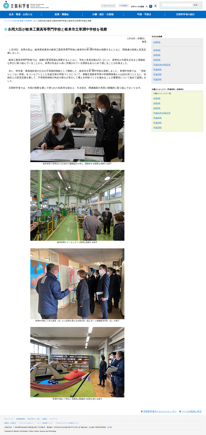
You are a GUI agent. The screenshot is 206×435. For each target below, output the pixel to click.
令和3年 (157, 55)
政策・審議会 (62, 14)
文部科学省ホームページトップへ (159, 411)
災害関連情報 (20, 419)
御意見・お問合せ (10, 423)
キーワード (53, 419)
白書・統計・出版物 (103, 14)
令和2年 (157, 60)
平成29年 (157, 74)
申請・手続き (144, 14)
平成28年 (157, 79)
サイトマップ (109, 6)
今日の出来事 (17, 21)
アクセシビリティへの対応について (67, 423)
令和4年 (157, 50)
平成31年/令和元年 (162, 64)
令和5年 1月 (30, 21)
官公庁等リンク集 (33, 419)
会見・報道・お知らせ (20, 14)
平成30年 (157, 69)
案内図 (109, 427)
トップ (7, 21)
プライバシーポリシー (26, 423)
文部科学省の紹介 (185, 14)
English (124, 6)
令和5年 (157, 42)
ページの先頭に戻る (192, 411)
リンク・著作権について (44, 423)
